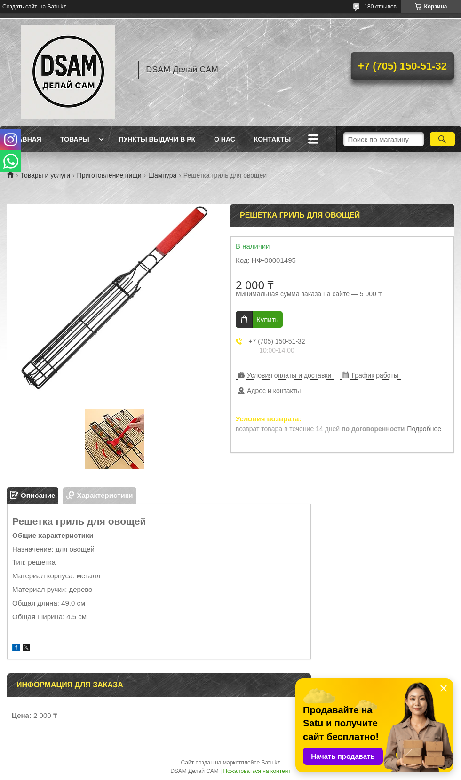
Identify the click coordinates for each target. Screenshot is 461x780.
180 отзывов (380, 6)
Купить (267, 319)
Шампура (162, 175)
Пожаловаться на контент (256, 771)
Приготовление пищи (109, 175)
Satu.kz (270, 762)
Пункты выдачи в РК (157, 139)
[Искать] (442, 139)
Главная (25, 139)
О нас (224, 139)
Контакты (272, 139)
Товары (74, 139)
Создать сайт (19, 6)
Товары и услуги (45, 175)
